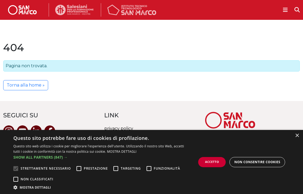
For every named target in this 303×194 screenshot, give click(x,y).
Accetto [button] (212, 162)
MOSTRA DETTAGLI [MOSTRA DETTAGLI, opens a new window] (121, 151)
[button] (102, 157)
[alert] (151, 162)
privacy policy (118, 128)
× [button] (297, 136)
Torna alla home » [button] (26, 85)
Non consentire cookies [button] (257, 162)
